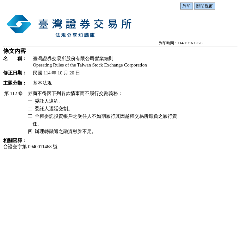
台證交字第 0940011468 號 (30, 146)
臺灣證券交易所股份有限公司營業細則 (73, 58)
